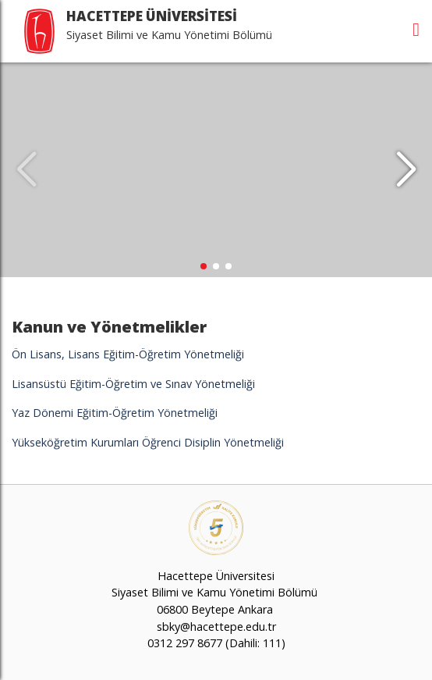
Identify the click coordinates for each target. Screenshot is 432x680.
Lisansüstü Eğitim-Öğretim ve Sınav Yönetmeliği (133, 383)
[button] (405, 170)
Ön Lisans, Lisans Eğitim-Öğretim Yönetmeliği (128, 354)
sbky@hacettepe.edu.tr (216, 626)
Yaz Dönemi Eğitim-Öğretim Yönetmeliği (115, 412)
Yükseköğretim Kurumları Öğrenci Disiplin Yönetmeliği (148, 442)
